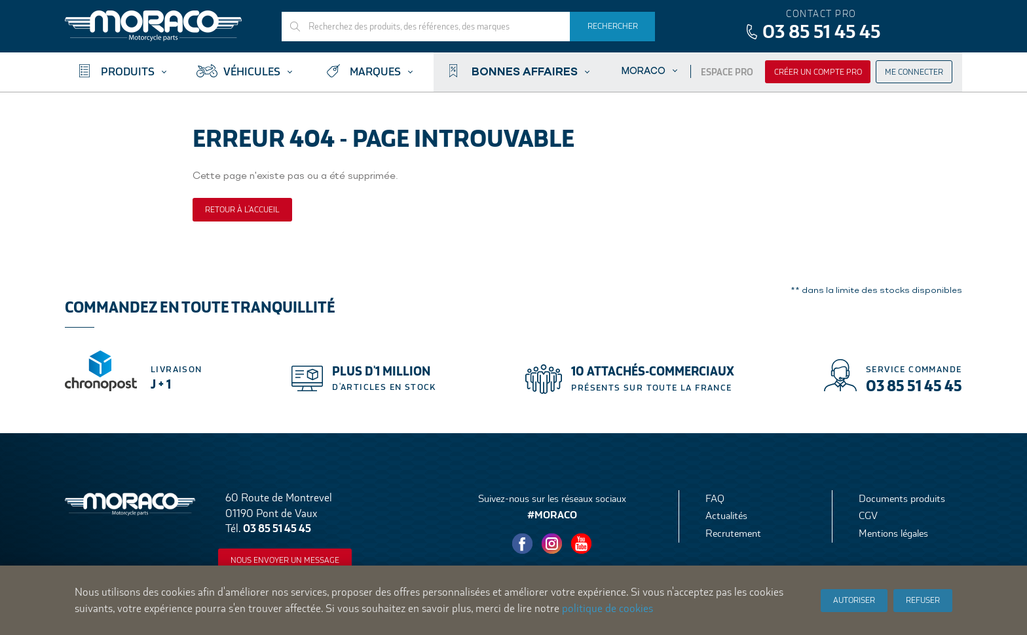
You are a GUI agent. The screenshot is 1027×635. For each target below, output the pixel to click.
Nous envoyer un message (285, 560)
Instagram (552, 543)
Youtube (581, 543)
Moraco (643, 70)
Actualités (726, 515)
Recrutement (733, 533)
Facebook (522, 543)
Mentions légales (893, 533)
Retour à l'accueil (242, 209)
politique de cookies (607, 608)
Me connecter (914, 72)
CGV (868, 515)
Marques (375, 72)
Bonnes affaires (525, 70)
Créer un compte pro (818, 72)
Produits (128, 72)
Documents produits (902, 498)
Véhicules (251, 72)
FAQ (714, 498)
